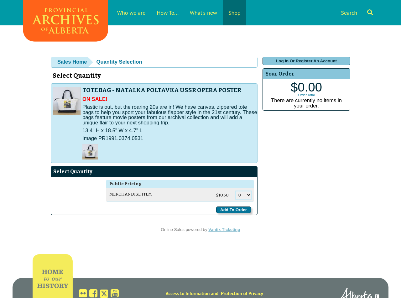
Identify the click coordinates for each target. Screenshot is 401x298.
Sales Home (72, 62)
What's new (203, 12)
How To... (168, 12)
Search (357, 12)
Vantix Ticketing (224, 229)
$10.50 (223, 195)
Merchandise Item (130, 194)
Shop (234, 12)
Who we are (131, 12)
